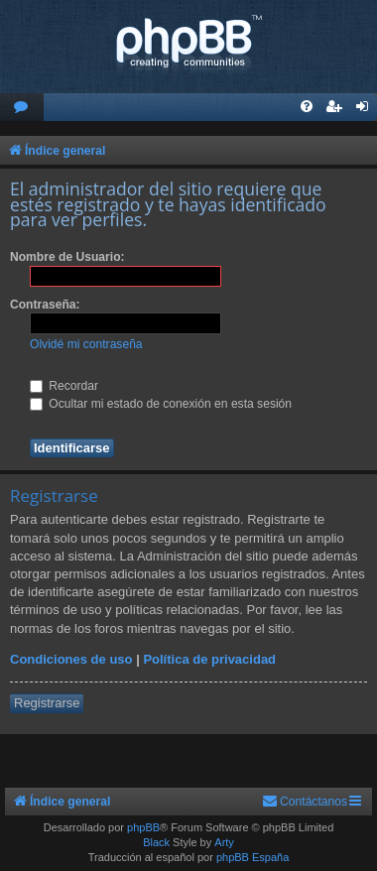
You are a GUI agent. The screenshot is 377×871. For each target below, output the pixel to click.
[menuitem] (22, 107)
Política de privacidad (209, 659)
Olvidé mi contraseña (86, 344)
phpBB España (252, 857)
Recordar (64, 386)
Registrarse (46, 702)
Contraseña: (45, 304)
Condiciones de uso (71, 659)
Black (156, 842)
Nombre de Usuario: (67, 257)
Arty (224, 842)
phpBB (143, 827)
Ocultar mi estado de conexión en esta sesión (161, 404)
